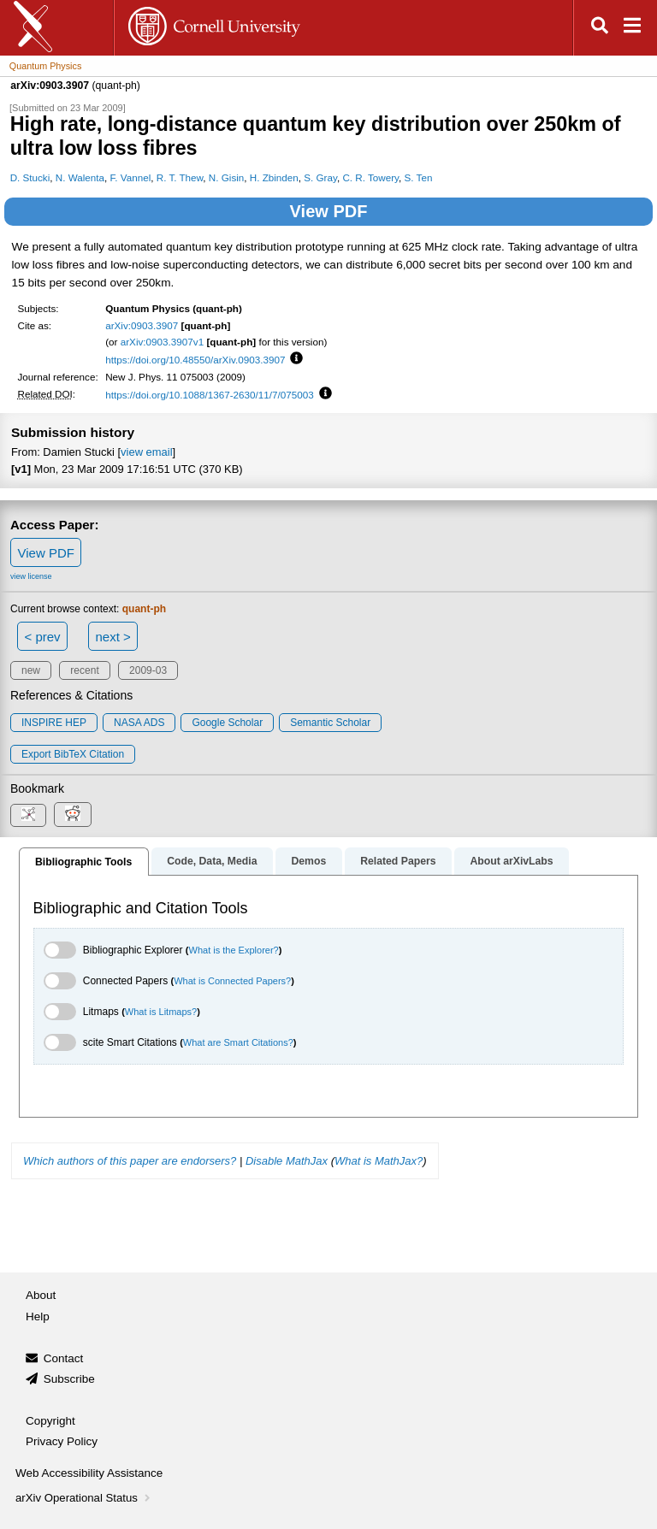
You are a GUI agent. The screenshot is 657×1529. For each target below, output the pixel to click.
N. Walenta (80, 177)
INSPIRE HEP (53, 723)
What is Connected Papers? (232, 981)
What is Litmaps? (161, 1012)
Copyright (50, 1420)
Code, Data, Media (212, 861)
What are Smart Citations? (238, 1042)
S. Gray (320, 177)
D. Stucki (30, 177)
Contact (64, 1358)
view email (146, 452)
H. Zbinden (274, 177)
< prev (43, 636)
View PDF (329, 211)
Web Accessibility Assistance (89, 1473)
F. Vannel (130, 177)
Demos (308, 861)
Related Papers (397, 861)
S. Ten (419, 177)
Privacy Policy (62, 1441)
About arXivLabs (511, 861)
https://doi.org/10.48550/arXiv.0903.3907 (195, 359)
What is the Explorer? (234, 950)
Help (38, 1316)
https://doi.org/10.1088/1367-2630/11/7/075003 (209, 394)
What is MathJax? (378, 1160)
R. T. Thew (180, 177)
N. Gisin (226, 177)
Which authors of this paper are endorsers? (129, 1160)
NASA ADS (139, 723)
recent (84, 670)
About (41, 1295)
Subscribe (69, 1379)
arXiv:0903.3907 (141, 325)
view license (31, 576)
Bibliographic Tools (83, 862)
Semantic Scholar (330, 723)
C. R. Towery (370, 177)
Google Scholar (227, 723)
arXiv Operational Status (84, 1497)
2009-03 (148, 670)
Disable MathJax (287, 1160)
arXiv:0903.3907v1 (162, 341)
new (30, 670)
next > (112, 636)
